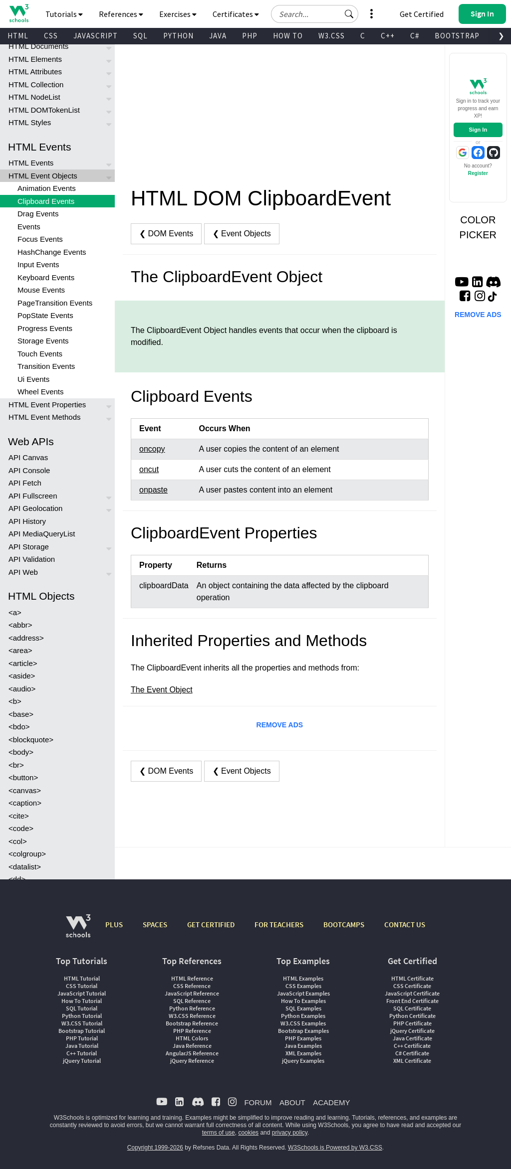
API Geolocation (35, 508)
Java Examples (303, 1045)
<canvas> (24, 790)
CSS (51, 35)
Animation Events (46, 188)
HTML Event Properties (47, 404)
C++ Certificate (412, 1045)
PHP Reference (192, 1030)
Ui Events (33, 379)
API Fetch (24, 483)
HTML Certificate (412, 978)
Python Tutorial (82, 1015)
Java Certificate (412, 1038)
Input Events (38, 264)
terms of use (218, 1132)
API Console (29, 470)
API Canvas (28, 457)
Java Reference (192, 1045)
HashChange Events (51, 252)
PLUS (114, 924)
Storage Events (43, 340)
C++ (388, 35)
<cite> (18, 816)
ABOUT (292, 1102)
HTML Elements (35, 59)
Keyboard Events (45, 277)
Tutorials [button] (64, 14)
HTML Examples (303, 978)
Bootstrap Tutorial (81, 1030)
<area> (20, 650)
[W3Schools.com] (78, 931)
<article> (22, 663)
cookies (248, 1132)
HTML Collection (35, 84)
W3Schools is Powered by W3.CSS (335, 1147)
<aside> (21, 675)
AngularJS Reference (192, 1053)
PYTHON (178, 35)
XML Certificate (412, 1060)
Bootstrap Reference (192, 1023)
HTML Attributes (35, 71)
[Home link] (18, 13)
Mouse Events (41, 290)
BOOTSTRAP (457, 35)
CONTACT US (404, 924)
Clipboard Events (45, 201)
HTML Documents (38, 46)
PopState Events (45, 315)
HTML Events (30, 163)
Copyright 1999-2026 (155, 1147)
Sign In (478, 130)
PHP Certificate (412, 1023)
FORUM (257, 1102)
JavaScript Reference (192, 993)
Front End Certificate (412, 1000)
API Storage (28, 546)
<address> (26, 638)
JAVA (218, 35)
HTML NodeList (34, 97)
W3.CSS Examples (303, 1023)
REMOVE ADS (279, 725)
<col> (17, 841)
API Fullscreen (32, 496)
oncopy (152, 449)
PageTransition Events (54, 303)
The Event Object (162, 689)
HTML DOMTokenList (44, 110)
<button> (23, 777)
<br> (16, 765)
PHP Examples (303, 1038)
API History (27, 521)
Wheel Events (40, 391)
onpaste (153, 490)
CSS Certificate (412, 986)
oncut (149, 469)
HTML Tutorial (82, 978)
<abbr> (20, 625)
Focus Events (40, 239)
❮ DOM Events (166, 233)
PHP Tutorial (82, 1038)
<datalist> (24, 866)
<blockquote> (30, 739)
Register (478, 173)
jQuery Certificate (412, 1030)
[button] (349, 13)
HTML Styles (29, 122)
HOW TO (288, 35)
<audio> (21, 688)
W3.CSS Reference (192, 1015)
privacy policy (289, 1132)
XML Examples (303, 1053)
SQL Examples (303, 1008)
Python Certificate (412, 1015)
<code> (20, 828)
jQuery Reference (192, 1060)
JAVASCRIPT (95, 35)
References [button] (121, 14)
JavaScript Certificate (412, 993)
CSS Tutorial (81, 986)
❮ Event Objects (242, 233)
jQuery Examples (303, 1060)
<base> (20, 714)
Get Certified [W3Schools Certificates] (422, 14)
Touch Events (39, 353)
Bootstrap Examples (303, 1030)
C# (414, 35)
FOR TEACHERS (279, 924)
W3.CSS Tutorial (81, 1023)
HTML (17, 35)
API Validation (31, 559)
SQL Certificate (412, 1008)
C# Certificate (412, 1053)
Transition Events (46, 366)
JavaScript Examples (303, 993)
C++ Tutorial (81, 1053)
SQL (140, 35)
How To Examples (303, 1000)
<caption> (24, 803)
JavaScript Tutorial (81, 993)
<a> (14, 612)
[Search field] (314, 14)
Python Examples (303, 1015)
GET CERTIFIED (211, 924)
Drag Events (38, 213)
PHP (249, 35)
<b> (14, 701)
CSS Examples (303, 986)
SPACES (155, 924)
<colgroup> (27, 853)
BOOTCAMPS (343, 924)
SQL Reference (192, 1000)
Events (28, 226)
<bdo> (19, 726)
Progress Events (44, 328)
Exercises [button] (178, 14)
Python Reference (192, 1008)
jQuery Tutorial (82, 1060)
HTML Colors (192, 1038)
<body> (20, 752)
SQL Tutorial (81, 1008)
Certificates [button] (236, 14)
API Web (23, 572)
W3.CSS (331, 35)
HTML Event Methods (44, 417)
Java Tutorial (81, 1045)
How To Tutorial (81, 1000)
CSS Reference (192, 986)
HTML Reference (192, 978)
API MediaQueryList (41, 533)
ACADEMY (331, 1102)
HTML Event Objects (42, 175)
